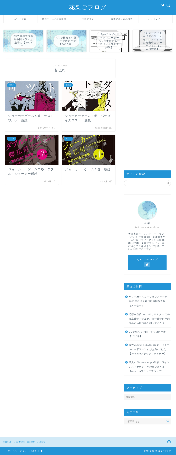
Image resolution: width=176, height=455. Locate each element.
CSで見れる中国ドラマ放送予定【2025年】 (147, 334)
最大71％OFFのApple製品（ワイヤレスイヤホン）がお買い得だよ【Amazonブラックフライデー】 (149, 366)
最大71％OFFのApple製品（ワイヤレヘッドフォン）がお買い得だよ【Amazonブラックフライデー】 (149, 349)
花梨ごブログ (88, 6)
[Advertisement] (147, 110)
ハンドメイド (155, 19)
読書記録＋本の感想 (122, 19)
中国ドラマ (88, 19)
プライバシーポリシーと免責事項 (23, 451)
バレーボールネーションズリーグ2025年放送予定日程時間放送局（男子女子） (148, 301)
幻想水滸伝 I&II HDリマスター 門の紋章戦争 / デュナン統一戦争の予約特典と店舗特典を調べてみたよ (149, 318)
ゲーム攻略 (20, 19)
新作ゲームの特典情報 (54, 19)
